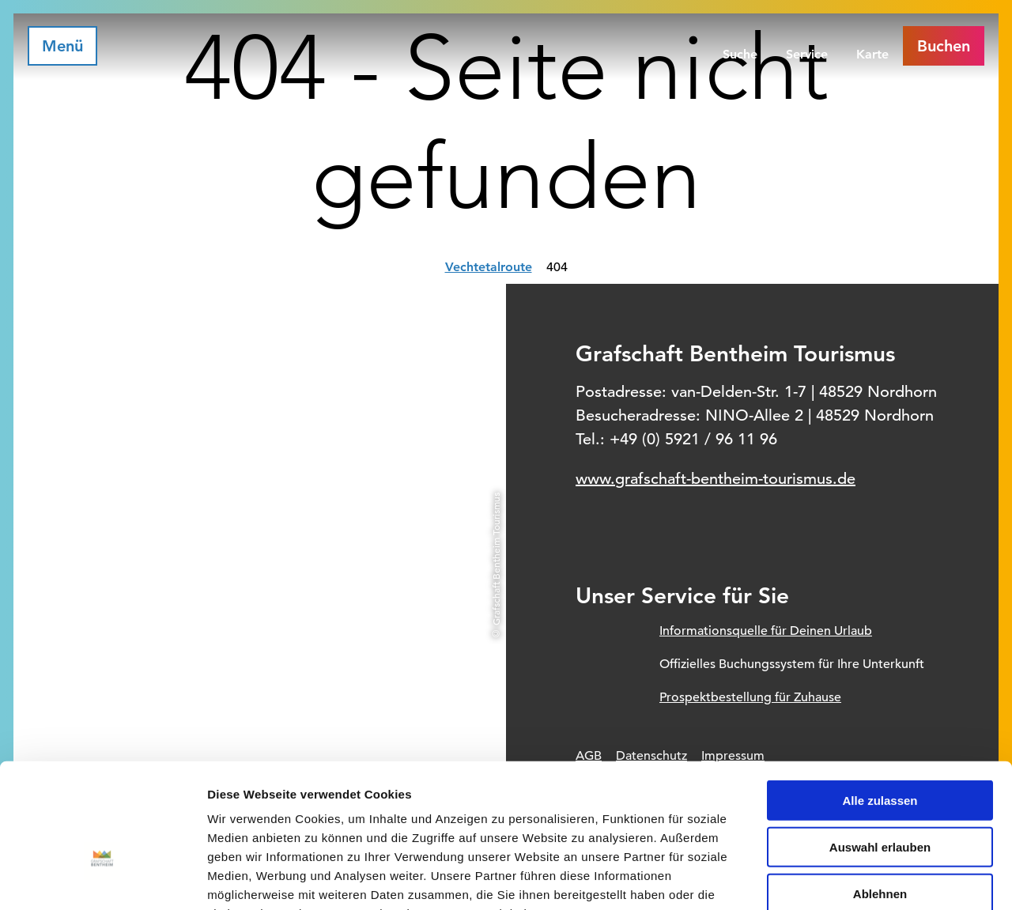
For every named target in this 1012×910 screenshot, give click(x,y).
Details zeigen (841, 878)
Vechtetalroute (488, 266)
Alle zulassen (879, 701)
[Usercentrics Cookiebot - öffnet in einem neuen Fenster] (102, 879)
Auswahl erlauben (880, 748)
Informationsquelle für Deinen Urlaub (765, 631)
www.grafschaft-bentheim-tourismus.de (715, 479)
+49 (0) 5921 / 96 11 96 (693, 439)
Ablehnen (880, 795)
